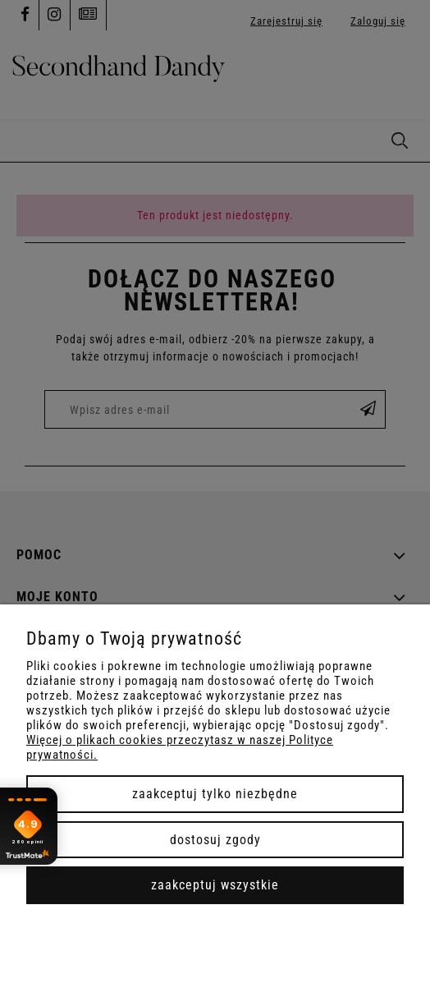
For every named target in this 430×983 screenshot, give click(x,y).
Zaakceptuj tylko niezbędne (215, 794)
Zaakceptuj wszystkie (215, 885)
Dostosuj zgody (215, 839)
